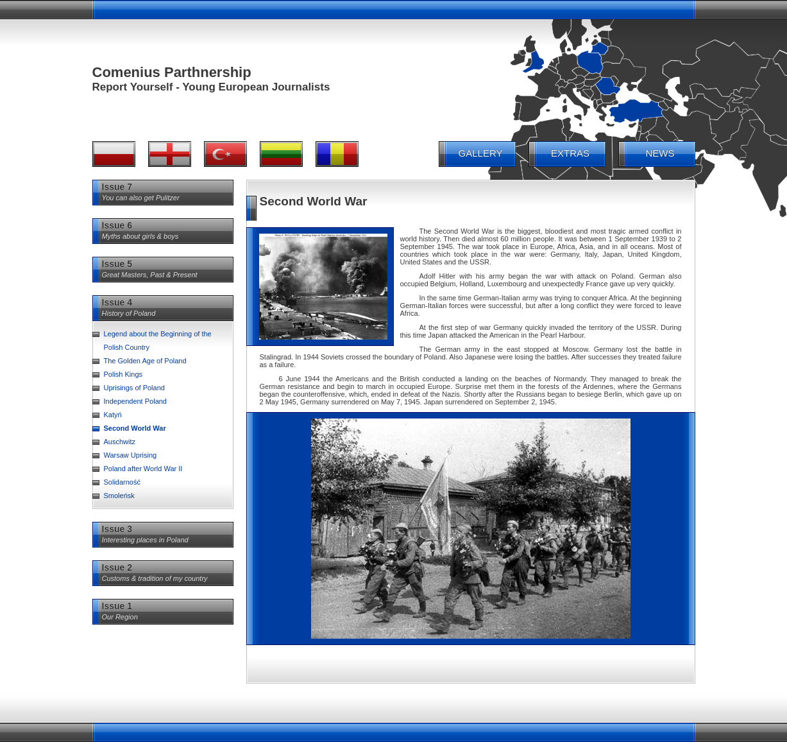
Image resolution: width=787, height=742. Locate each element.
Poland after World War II (143, 468)
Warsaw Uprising (130, 455)
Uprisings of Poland (134, 388)
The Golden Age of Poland (145, 361)
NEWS (660, 153)
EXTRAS (570, 153)
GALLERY (481, 153)
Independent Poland (135, 401)
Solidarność (122, 482)
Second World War (135, 428)
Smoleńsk (119, 495)
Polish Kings (123, 374)
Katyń (113, 414)
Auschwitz (120, 441)
